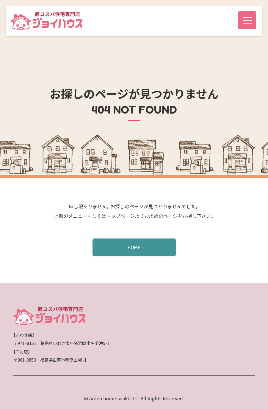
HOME (134, 247)
